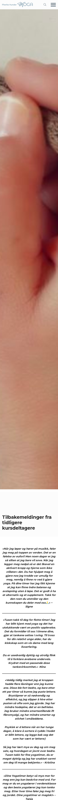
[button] (44, 4)
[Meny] (53, 4)
